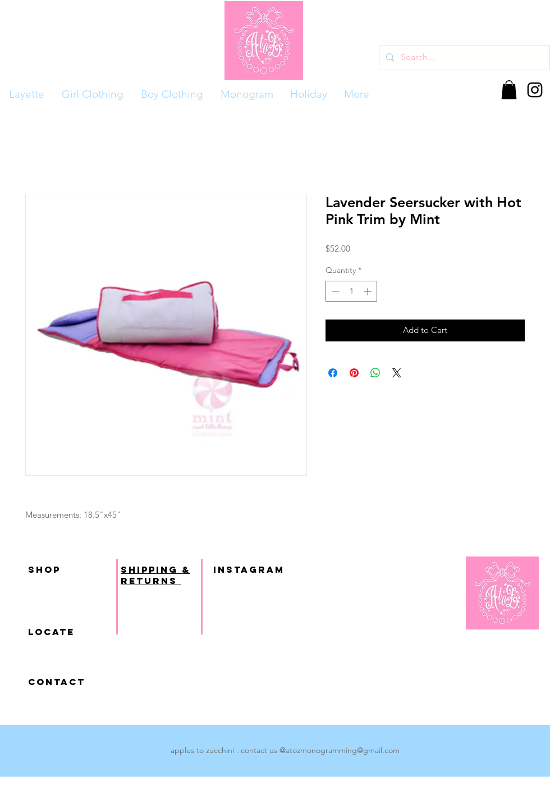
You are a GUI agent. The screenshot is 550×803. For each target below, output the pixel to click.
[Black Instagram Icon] (535, 90)
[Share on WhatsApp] (375, 373)
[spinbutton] (351, 291)
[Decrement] (334, 291)
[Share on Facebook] (333, 373)
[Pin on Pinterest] (354, 373)
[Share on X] (397, 373)
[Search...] (463, 57)
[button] (509, 89)
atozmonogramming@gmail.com (343, 750)
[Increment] (368, 291)
